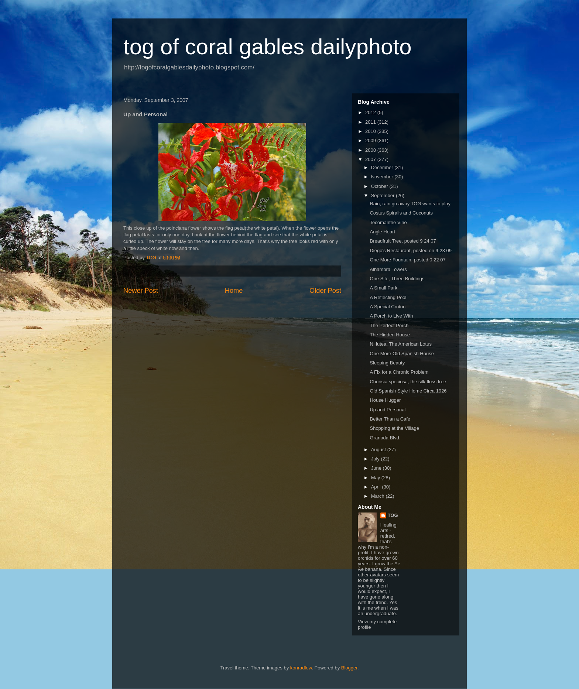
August (379, 449)
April (376, 487)
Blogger (349, 668)
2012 (371, 112)
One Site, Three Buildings (397, 278)
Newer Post (140, 290)
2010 (371, 131)
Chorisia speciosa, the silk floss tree (408, 381)
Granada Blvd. (385, 438)
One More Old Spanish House (402, 353)
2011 (371, 122)
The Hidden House (390, 334)
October (380, 186)
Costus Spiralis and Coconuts (401, 213)
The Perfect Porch (389, 325)
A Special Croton (387, 306)
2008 (371, 150)
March (378, 496)
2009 (371, 140)
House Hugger (385, 400)
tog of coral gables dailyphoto (267, 46)
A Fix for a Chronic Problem (399, 372)
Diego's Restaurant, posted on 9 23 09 (410, 250)
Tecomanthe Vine (388, 222)
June (377, 468)
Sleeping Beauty (387, 363)
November (383, 176)
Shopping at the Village (394, 428)
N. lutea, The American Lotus (400, 344)
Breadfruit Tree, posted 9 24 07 (403, 241)
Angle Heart (382, 231)
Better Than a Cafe (390, 419)
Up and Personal (387, 409)
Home (234, 290)
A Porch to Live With (391, 316)
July (376, 459)
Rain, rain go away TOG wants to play (410, 203)
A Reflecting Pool (388, 297)
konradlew (301, 668)
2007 (371, 159)
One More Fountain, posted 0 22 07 (407, 260)
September (383, 195)
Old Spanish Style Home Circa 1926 (408, 391)
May (376, 477)
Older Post (325, 290)
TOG (393, 515)
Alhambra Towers (388, 269)
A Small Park (383, 288)
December (383, 167)
